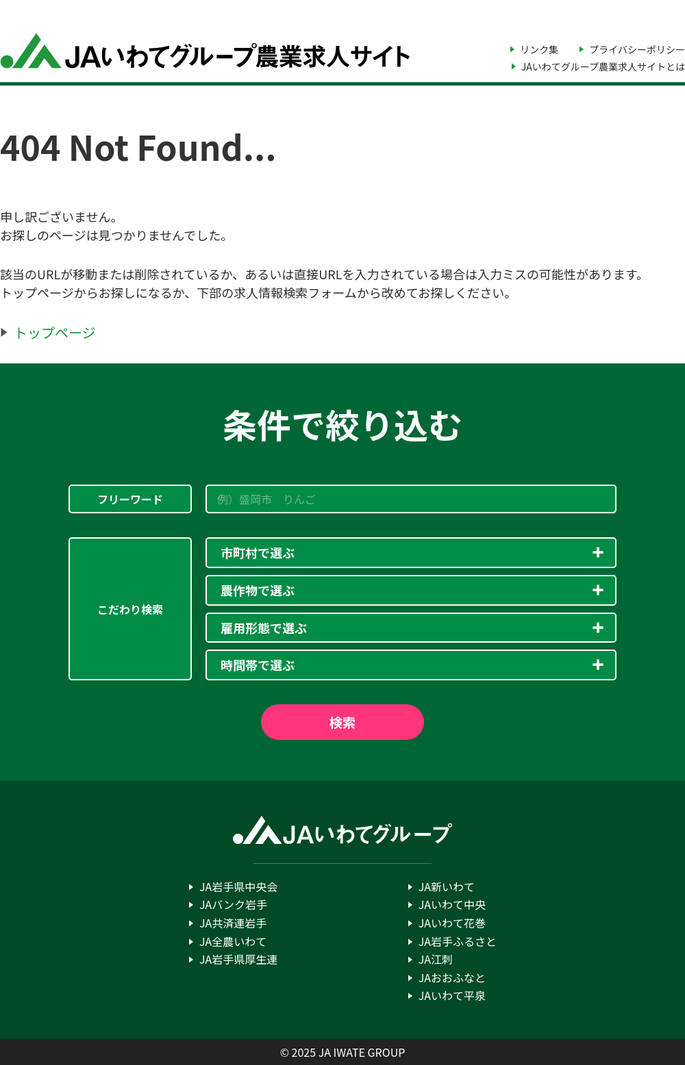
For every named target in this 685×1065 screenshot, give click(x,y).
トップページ (55, 332)
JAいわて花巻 (452, 922)
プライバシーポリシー (637, 49)
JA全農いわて (232, 941)
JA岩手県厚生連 (238, 959)
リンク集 (539, 49)
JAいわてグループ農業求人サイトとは (603, 66)
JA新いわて (447, 886)
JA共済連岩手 (232, 922)
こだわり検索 (130, 609)
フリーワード (130, 499)
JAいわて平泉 (452, 995)
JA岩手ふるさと (458, 941)
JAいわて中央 (452, 904)
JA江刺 (436, 959)
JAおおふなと (452, 977)
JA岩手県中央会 (238, 886)
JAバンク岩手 (233, 904)
